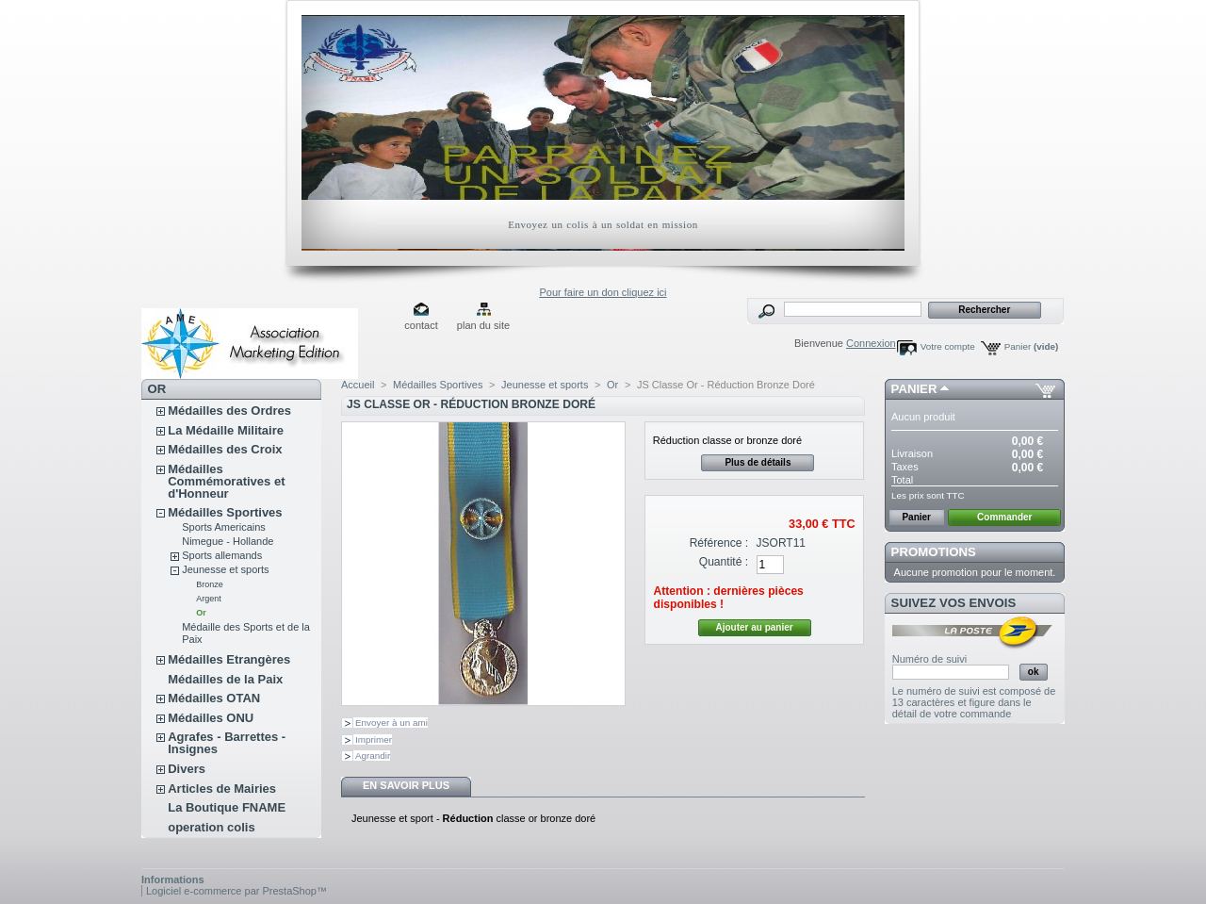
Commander (1004, 517)
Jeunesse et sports (225, 569)
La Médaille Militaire (226, 430)
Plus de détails (757, 462)
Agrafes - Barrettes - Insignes (226, 743)
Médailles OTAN (214, 698)
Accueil (357, 384)
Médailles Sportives (225, 512)
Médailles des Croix (225, 449)
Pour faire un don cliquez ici (602, 292)
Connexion (871, 343)
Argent (208, 598)
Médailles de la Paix (225, 679)
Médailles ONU (210, 718)
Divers (186, 769)
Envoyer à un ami (391, 722)
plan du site (483, 325)
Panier (1031, 346)
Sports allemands (222, 555)
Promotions (933, 552)
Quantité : (723, 561)
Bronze (209, 584)
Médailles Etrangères (229, 659)
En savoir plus (406, 785)
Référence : (719, 543)
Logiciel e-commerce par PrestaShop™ (236, 890)
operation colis (211, 827)
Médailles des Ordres (229, 410)
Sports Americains (224, 527)
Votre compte (948, 346)
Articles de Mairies (222, 788)
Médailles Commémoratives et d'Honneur (226, 481)
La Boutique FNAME (226, 807)
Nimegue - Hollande (227, 541)
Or (201, 612)
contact (420, 325)
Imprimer (373, 739)
